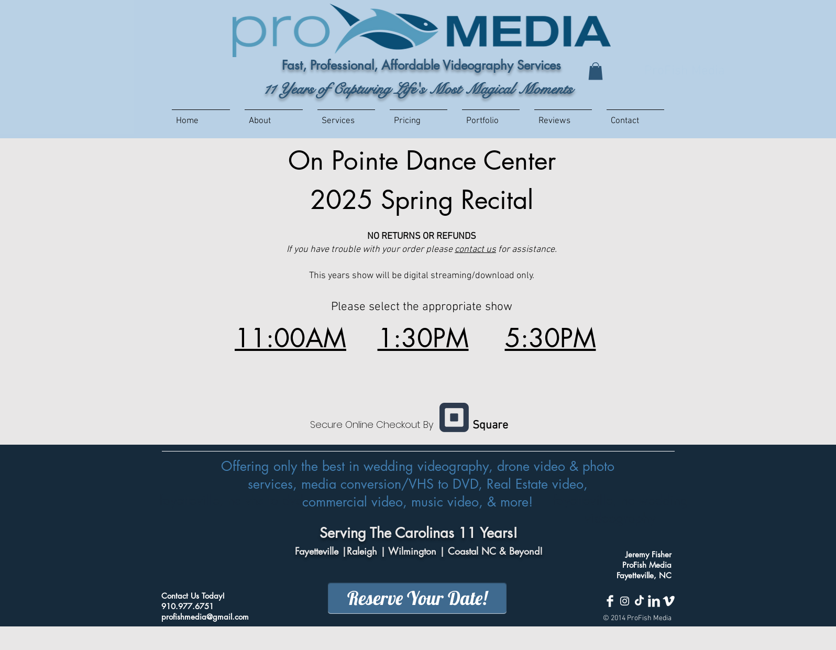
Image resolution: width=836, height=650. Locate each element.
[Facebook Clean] (610, 601)
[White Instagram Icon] (625, 601)
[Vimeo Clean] (669, 601)
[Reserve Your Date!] (417, 598)
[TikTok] (639, 601)
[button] (595, 71)
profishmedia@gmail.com (205, 617)
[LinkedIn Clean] (654, 601)
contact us (475, 249)
